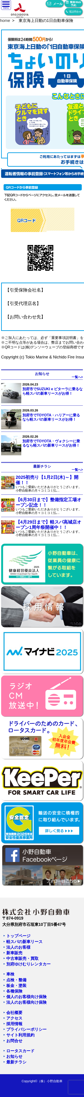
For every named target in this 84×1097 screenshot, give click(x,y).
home (5, 20)
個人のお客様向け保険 (26, 997)
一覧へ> (77, 377)
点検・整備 (16, 980)
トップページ (18, 936)
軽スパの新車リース (24, 941)
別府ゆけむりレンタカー (28, 964)
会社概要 (14, 1012)
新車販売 (14, 953)
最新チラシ (16, 1062)
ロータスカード (20, 1051)
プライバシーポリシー (26, 1029)
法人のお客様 (18, 947)
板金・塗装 (16, 985)
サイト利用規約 (20, 1035)
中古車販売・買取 (22, 958)
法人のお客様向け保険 (26, 1002)
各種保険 (14, 991)
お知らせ (14, 1056)
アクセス (14, 1018)
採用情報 (14, 1024)
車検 (10, 974)
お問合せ (14, 1041)
